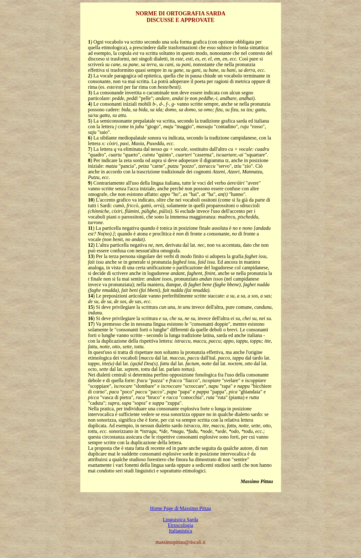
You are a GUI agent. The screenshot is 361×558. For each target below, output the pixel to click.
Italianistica (180, 531)
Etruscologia (180, 525)
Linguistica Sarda (180, 519)
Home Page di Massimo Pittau (180, 508)
